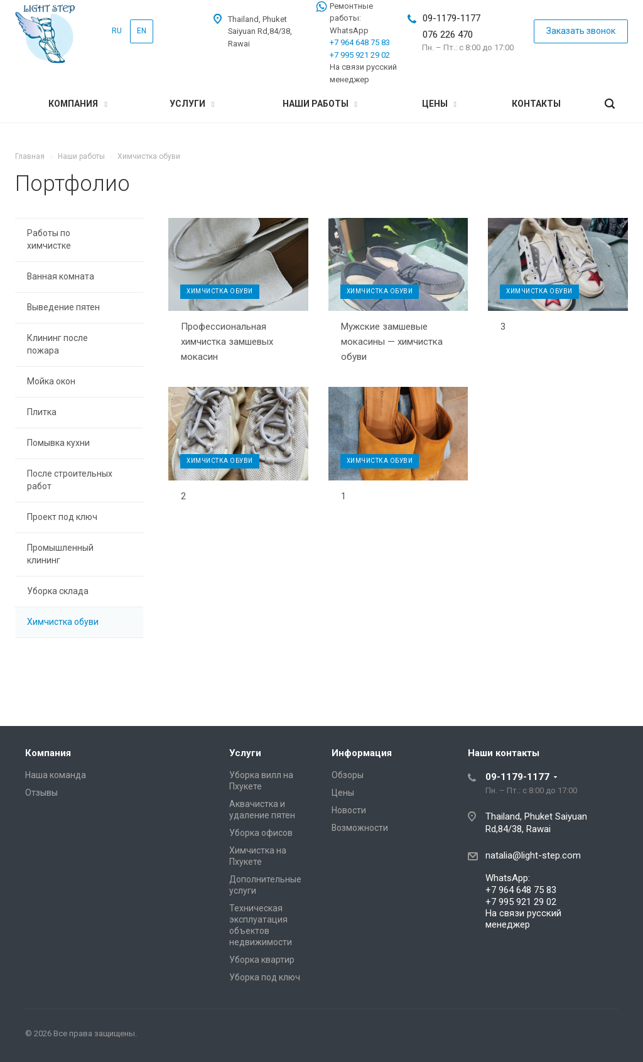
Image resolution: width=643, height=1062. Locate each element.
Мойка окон (51, 381)
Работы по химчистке (49, 239)
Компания (77, 104)
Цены (439, 104)
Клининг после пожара (57, 344)
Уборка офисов (261, 833)
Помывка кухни (58, 443)
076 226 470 (448, 34)
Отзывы (41, 793)
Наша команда (55, 775)
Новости (349, 810)
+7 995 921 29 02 (360, 55)
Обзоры (348, 775)
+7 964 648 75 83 (360, 42)
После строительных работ (69, 480)
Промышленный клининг (60, 554)
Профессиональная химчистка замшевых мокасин (227, 341)
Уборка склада (58, 591)
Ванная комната (60, 276)
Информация (362, 753)
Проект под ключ (62, 517)
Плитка (42, 412)
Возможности (360, 828)
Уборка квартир (261, 960)
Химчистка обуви (63, 622)
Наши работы (320, 104)
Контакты (536, 104)
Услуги (192, 104)
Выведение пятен (63, 307)
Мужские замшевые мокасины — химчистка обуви (392, 341)
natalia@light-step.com (533, 855)
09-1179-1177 (451, 18)
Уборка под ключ (264, 977)
